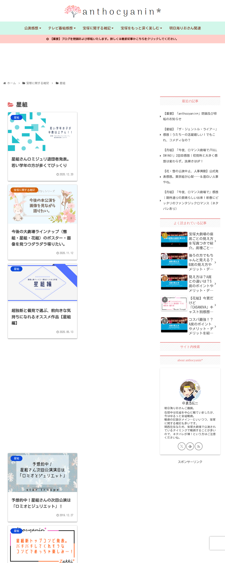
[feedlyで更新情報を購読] (190, 446)
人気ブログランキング (130, 556)
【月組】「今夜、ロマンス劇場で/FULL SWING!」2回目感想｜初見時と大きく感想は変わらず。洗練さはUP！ (190, 156)
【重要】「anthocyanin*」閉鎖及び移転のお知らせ (190, 116)
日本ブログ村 (92, 556)
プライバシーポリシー (21, 556)
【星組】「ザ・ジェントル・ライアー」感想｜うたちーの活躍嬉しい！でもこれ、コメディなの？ (190, 135)
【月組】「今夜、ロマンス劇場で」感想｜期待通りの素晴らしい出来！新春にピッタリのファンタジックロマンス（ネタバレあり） (190, 200)
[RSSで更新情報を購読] (199, 446)
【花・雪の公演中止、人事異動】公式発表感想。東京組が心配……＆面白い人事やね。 (190, 177)
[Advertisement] (112, 238)
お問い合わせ (59, 556)
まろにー (192, 403)
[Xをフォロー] (182, 446)
